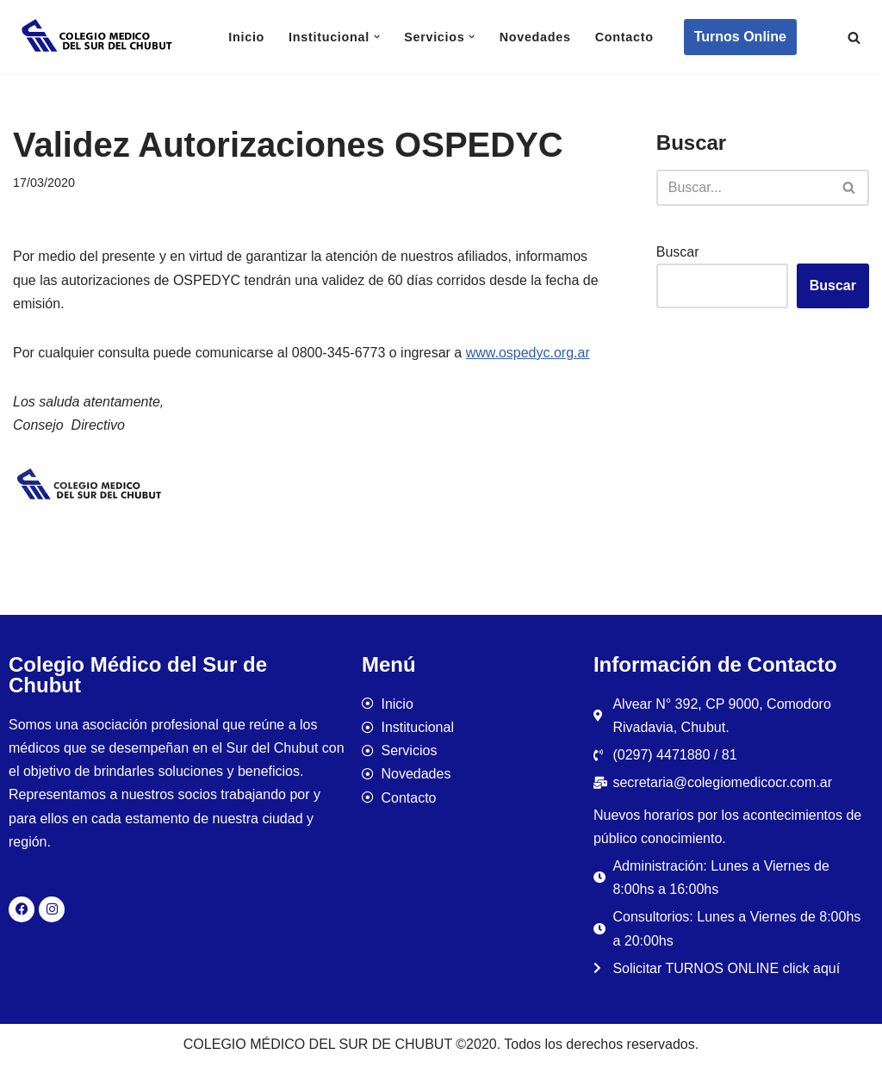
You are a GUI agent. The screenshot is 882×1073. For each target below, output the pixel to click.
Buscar (677, 252)
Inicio (246, 37)
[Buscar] (854, 37)
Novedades (535, 37)
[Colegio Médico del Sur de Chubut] (99, 37)
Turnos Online (740, 36)
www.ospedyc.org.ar (528, 352)
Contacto (624, 37)
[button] (377, 37)
